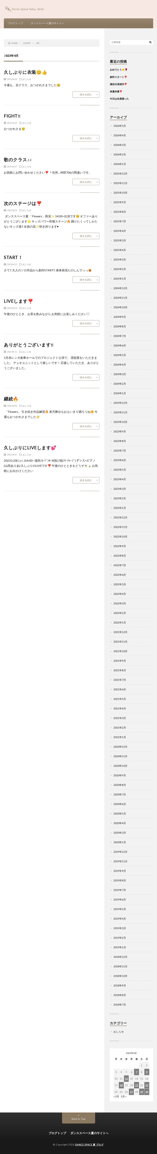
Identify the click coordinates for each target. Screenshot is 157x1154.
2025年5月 (119, 240)
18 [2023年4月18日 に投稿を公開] (121, 1085)
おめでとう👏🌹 (119, 69)
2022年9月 (119, 546)
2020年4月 (119, 823)
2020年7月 (119, 794)
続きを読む (86, 94)
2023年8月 (119, 441)
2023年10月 (120, 421)
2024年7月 (119, 335)
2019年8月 (119, 880)
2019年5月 (119, 909)
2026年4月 (119, 135)
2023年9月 (119, 431)
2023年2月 (119, 498)
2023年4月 (119, 479)
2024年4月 (119, 364)
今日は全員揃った (119, 98)
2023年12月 (120, 402)
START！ (13, 257)
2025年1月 (119, 278)
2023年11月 (120, 412)
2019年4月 (119, 918)
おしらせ (26, 79)
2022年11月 (120, 527)
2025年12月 (120, 173)
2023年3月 (119, 488)
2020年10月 (120, 765)
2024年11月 (120, 297)
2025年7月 (119, 221)
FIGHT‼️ (12, 115)
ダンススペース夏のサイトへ (47, 23)
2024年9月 (119, 316)
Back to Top (78, 1118)
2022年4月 (119, 593)
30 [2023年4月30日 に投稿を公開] (146, 1091)
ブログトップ (15, 23)
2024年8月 (119, 326)
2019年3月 (119, 928)
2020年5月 (119, 813)
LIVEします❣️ (18, 301)
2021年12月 (120, 632)
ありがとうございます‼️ (28, 344)
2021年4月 (119, 708)
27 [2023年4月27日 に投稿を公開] (131, 1091)
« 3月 (116, 1096)
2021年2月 (119, 727)
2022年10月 (120, 536)
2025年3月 (119, 259)
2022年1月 (119, 622)
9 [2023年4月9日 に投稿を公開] (146, 1072)
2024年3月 (119, 374)
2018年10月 (120, 975)
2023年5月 (119, 469)
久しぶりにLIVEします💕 (30, 447)
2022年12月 (120, 517)
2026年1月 (119, 164)
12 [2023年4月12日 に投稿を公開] (126, 1078)
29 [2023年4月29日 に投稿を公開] (141, 1091)
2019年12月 (120, 851)
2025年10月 (120, 192)
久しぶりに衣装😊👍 (25, 72)
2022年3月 (119, 603)
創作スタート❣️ (118, 77)
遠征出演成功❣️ (118, 84)
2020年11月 (120, 756)
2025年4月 (119, 249)
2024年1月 (119, 393)
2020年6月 (119, 804)
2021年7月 (119, 679)
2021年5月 (119, 698)
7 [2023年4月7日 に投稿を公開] (136, 1072)
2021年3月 (119, 718)
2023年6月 (119, 460)
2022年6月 (119, 574)
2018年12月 (120, 956)
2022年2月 (119, 612)
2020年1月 (119, 842)
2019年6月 (119, 899)
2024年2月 (119, 383)
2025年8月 (119, 211)
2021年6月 (119, 689)
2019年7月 (119, 889)
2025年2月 (119, 269)
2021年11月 (120, 641)
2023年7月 (119, 450)
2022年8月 (119, 555)
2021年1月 (119, 737)
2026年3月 (119, 144)
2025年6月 (119, 230)
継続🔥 (11, 398)
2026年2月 (119, 154)
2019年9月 (119, 870)
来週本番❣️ (116, 91)
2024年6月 (119, 345)
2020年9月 (119, 775)
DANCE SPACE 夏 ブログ (89, 1144)
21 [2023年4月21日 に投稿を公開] (136, 1085)
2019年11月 (120, 861)
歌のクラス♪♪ (18, 159)
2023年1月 (119, 507)
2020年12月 (120, 746)
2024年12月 (120, 288)
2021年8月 (119, 670)
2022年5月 (119, 584)
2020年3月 (119, 832)
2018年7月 (119, 1004)
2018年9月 (119, 985)
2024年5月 (119, 355)
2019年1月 (119, 947)
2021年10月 (120, 651)
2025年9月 (119, 202)
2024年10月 (120, 307)
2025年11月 (120, 183)
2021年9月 (119, 660)
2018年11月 (120, 966)
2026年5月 (119, 125)
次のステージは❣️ (23, 203)
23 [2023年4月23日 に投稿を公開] (146, 1085)
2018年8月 (119, 995)
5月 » (124, 1096)
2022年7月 (119, 565)
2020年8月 (119, 784)
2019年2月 (119, 937)
